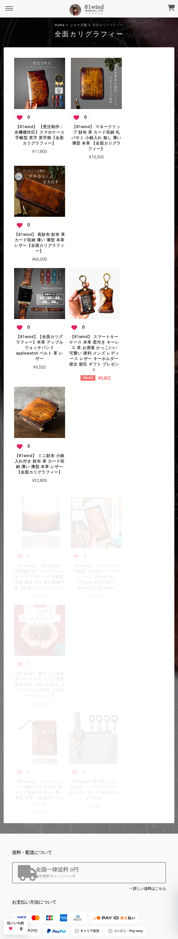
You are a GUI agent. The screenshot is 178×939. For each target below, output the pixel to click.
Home (60, 25)
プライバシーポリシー (65, 896)
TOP (41, 896)
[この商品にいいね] (23, 113)
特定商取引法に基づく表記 (103, 896)
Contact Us (75, 874)
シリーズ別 (78, 25)
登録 (162, 848)
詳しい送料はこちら (149, 566)
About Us (73, 858)
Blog (69, 866)
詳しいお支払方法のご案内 (144, 631)
